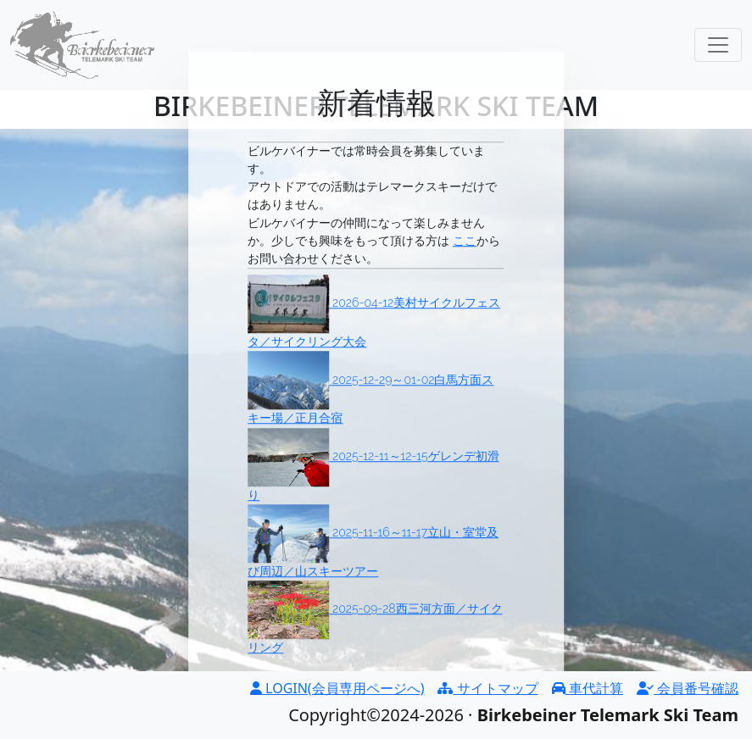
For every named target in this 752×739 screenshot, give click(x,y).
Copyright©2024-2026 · (496, 714)
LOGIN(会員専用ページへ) (337, 688)
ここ (464, 240)
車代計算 (587, 688)
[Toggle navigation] (718, 45)
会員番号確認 (687, 688)
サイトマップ (487, 688)
